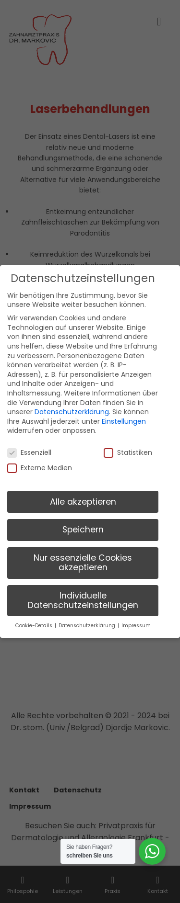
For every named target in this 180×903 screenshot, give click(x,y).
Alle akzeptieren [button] (83, 495)
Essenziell (29, 446)
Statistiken (128, 446)
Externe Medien (39, 461)
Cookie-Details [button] (34, 619)
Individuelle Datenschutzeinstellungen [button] (83, 594)
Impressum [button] (136, 619)
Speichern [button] (83, 524)
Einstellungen (124, 415)
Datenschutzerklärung (72, 405)
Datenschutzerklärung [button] (88, 619)
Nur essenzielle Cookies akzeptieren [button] (83, 556)
